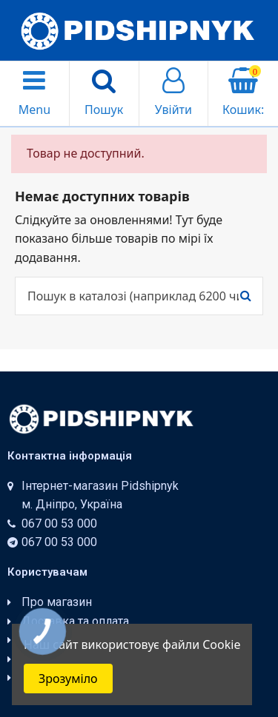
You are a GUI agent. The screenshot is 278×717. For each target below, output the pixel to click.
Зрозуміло (68, 678)
